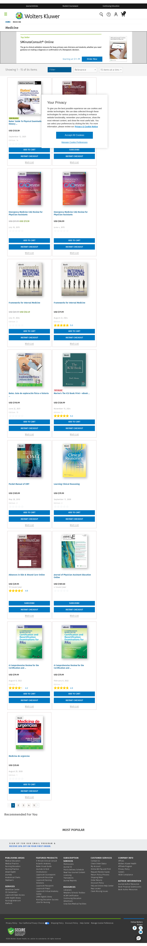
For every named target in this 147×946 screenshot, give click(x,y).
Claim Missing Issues (99, 891)
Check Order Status (99, 864)
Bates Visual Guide (43, 866)
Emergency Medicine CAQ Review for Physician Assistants (26, 213)
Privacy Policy (124, 869)
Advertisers (68, 901)
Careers (121, 872)
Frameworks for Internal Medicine (24, 303)
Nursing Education (13, 866)
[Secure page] (17, 931)
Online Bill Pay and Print (101, 869)
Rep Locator (96, 889)
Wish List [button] (29, 162)
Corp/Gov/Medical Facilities (75, 904)
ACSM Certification (71, 896)
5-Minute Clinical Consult (46, 861)
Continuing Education (111, 6)
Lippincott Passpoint (44, 886)
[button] (139, 938)
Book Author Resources (128, 890)
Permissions (69, 864)
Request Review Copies (100, 872)
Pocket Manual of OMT (19, 484)
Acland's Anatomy (43, 864)
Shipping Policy (57, 923)
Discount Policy (97, 883)
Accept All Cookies (74, 135)
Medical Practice (12, 864)
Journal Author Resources (128, 884)
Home (7, 22)
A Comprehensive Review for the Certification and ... (24, 666)
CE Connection (11, 892)
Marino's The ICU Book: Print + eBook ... (72, 393)
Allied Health (10, 872)
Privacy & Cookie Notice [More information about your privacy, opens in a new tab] (86, 126)
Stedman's (9, 880)
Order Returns (96, 880)
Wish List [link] (74, 162)
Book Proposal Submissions (129, 887)
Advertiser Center (12, 890)
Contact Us (95, 861)
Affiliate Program (125, 866)
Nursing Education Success (47, 900)
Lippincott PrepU (43, 889)
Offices (121, 861)
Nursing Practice (12, 869)
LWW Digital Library (44, 897)
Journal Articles (32, 6)
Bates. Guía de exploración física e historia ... (29, 394)
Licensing (67, 875)
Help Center (85, 923)
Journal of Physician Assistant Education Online (72, 576)
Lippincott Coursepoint (45, 875)
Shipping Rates (97, 877)
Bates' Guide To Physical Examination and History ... (28, 122)
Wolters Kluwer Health (127, 864)
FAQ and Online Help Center (102, 886)
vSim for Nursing (43, 902)
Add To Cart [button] (29, 149)
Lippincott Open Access (15, 895)
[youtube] (141, 932)
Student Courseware (70, 6)
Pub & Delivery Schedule (74, 870)
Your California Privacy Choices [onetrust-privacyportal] (34, 923)
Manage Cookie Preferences (102, 923)
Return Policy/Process (100, 875)
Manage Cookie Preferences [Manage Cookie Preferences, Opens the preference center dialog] (74, 142)
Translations (69, 878)
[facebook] (135, 928)
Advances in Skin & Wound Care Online (27, 575)
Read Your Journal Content (74, 872)
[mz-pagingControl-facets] (111, 69)
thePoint (8, 903)
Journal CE (68, 867)
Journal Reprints (70, 881)
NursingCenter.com (13, 901)
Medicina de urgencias (19, 756)
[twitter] (141, 928)
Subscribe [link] (74, 149)
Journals (8, 875)
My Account (95, 866)
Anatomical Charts (12, 877)
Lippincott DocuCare (44, 877)
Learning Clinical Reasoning (67, 484)
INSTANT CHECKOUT (29, 156)
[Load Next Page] (37, 805)
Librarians (68, 890)
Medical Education (12, 861)
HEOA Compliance (125, 875)
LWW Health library (13, 898)
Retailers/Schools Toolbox (74, 893)
